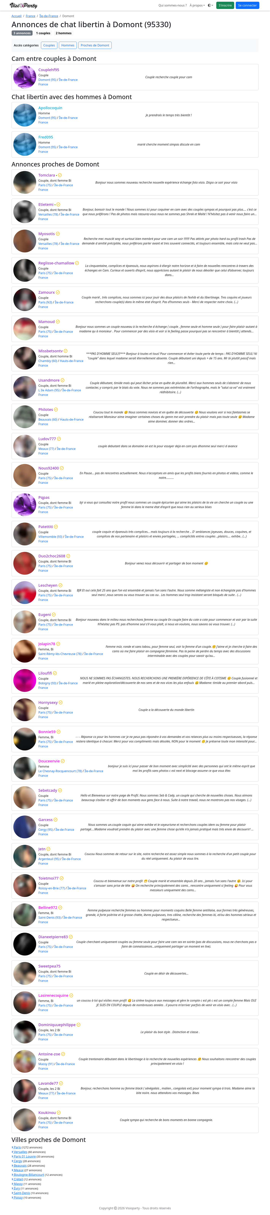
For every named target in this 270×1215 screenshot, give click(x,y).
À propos (196, 5)
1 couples (43, 33)
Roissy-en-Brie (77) (51, 888)
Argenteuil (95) (48, 859)
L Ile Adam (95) (49, 390)
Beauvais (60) (47, 419)
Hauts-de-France (71, 361)
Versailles (19, 1152)
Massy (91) (46, 1064)
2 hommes (64, 33)
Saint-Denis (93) (49, 917)
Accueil (17, 16)
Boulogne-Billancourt (28, 1175)
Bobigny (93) (47, 683)
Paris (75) (45, 185)
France (30, 16)
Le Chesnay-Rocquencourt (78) (60, 771)
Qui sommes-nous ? (173, 5)
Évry (16, 1188)
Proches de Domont (95, 45)
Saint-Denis (21, 1193)
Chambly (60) (47, 361)
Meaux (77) (46, 449)
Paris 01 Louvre (24, 1156)
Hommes (67, 45)
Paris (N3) (45, 302)
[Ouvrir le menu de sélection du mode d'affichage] (210, 5)
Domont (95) (47, 80)
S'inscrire (225, 5)
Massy (17, 1184)
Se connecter (247, 5)
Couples (49, 45)
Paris (16, 1147)
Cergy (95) (45, 830)
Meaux (18, 1170)
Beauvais (19, 1165)
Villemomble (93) (50, 537)
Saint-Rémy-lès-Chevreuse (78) (60, 654)
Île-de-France (48, 16)
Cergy (17, 1161)
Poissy (17, 1197)
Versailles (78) (48, 214)
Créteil (17, 1179)
